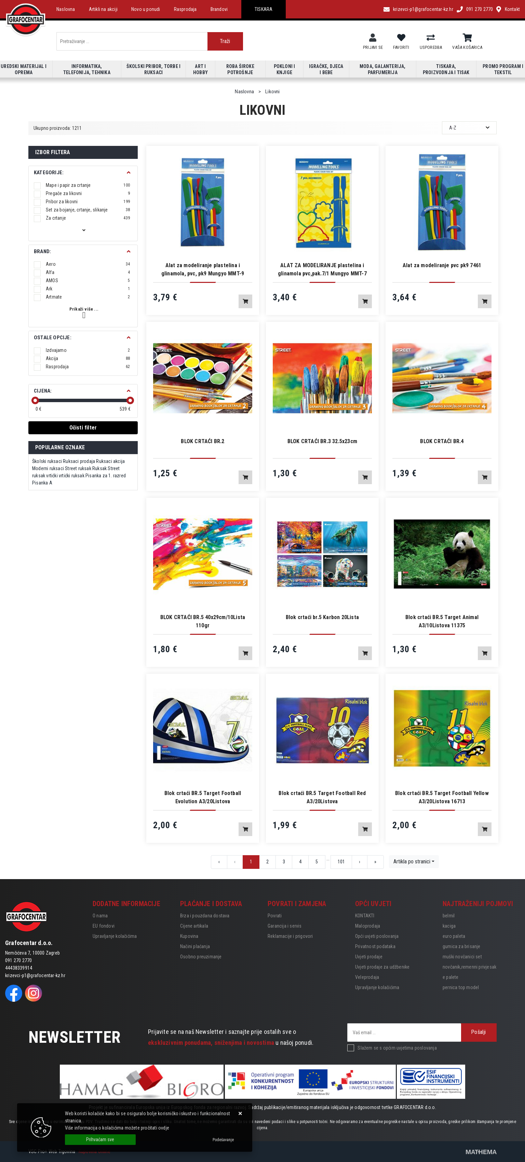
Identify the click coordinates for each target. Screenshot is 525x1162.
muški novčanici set (462, 956)
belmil (449, 915)
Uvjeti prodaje (368, 956)
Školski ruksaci (47, 461)
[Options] (223, 1140)
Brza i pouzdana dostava (205, 915)
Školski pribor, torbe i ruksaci (153, 69)
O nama (100, 915)
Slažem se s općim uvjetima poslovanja (397, 1048)
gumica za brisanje (462, 946)
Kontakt (512, 9)
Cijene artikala (194, 926)
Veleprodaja (367, 977)
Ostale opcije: (52, 337)
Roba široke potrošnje (240, 69)
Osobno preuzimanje (201, 956)
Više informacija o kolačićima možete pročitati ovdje (117, 1128)
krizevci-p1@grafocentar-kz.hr (423, 9)
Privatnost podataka (375, 946)
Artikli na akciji (103, 9)
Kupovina (189, 936)
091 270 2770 (479, 9)
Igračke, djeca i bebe (326, 69)
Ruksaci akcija (110, 461)
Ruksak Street (106, 468)
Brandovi (219, 9)
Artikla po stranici (411, 861)
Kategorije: (49, 172)
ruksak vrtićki (45, 475)
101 (341, 861)
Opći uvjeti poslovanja (377, 936)
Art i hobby (200, 69)
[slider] (35, 400)
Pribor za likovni (88, 201)
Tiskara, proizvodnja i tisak (446, 69)
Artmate (88, 297)
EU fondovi (104, 926)
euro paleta (454, 936)
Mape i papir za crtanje (88, 185)
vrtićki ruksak (71, 475)
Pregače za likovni (88, 193)
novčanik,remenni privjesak (469, 967)
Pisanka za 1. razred (105, 475)
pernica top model (461, 987)
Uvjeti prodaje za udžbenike (382, 967)
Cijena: (43, 391)
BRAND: (42, 251)
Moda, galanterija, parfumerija (383, 69)
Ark (88, 288)
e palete (451, 977)
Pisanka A (42, 483)
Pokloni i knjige (284, 69)
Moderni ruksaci (48, 468)
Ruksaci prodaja (79, 461)
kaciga (449, 926)
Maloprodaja (367, 926)
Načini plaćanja (195, 946)
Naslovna (65, 9)
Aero (88, 264)
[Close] (100, 1139)
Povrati (275, 915)
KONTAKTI (365, 915)
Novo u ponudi (145, 9)
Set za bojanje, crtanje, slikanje (88, 210)
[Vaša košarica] (467, 38)
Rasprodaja (185, 9)
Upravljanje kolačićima (115, 936)
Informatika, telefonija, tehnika (86, 69)
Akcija (88, 358)
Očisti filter (83, 427)
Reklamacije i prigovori (290, 936)
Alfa (88, 272)
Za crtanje (88, 218)
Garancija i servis (285, 926)
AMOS (88, 280)
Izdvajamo (88, 350)
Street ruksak (78, 468)
